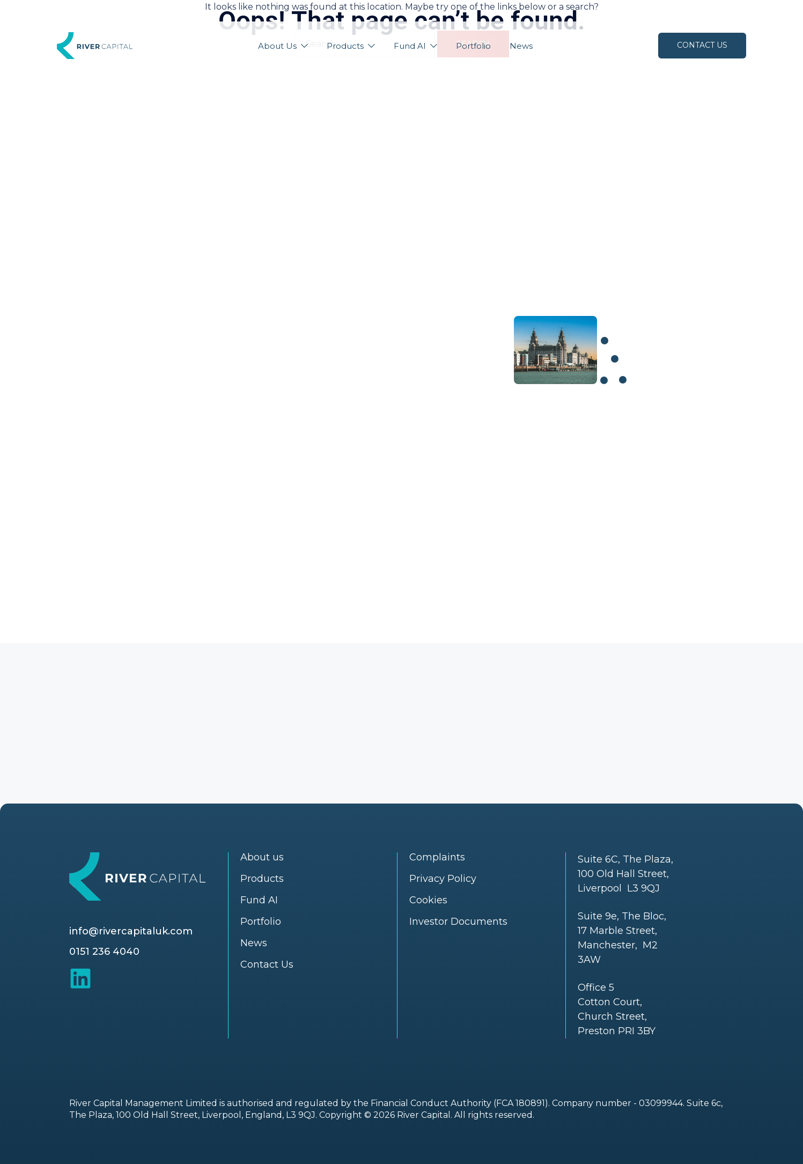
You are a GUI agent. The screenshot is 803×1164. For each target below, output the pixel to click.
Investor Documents (458, 921)
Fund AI (410, 46)
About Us (277, 46)
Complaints (437, 857)
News (521, 46)
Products (345, 46)
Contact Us (702, 45)
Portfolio (473, 46)
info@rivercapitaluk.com (131, 931)
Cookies (428, 900)
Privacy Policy (442, 879)
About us (262, 857)
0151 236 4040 (104, 951)
